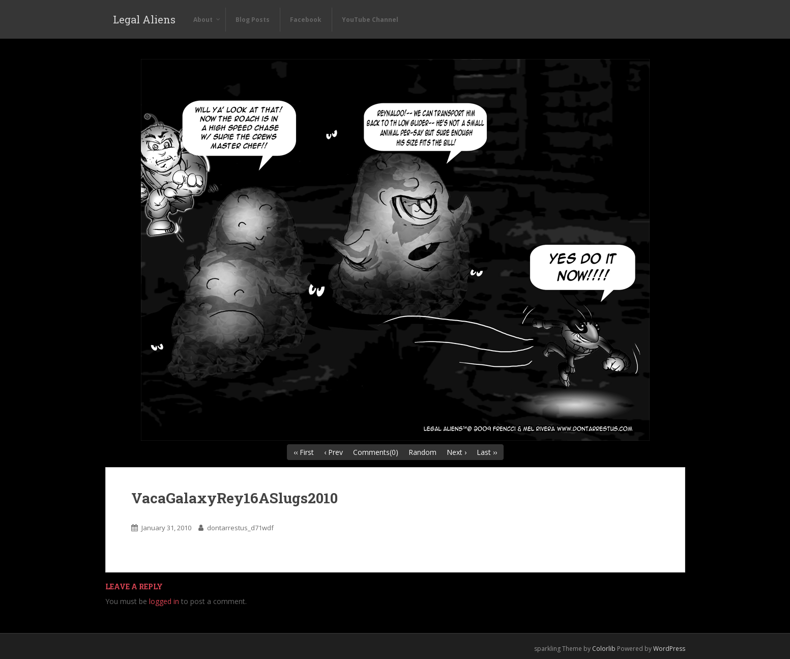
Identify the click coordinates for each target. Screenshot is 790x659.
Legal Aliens (144, 19)
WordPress (669, 648)
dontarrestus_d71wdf (240, 527)
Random (422, 452)
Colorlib (604, 648)
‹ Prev (333, 452)
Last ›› (487, 452)
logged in (164, 601)
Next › (456, 452)
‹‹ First (304, 452)
